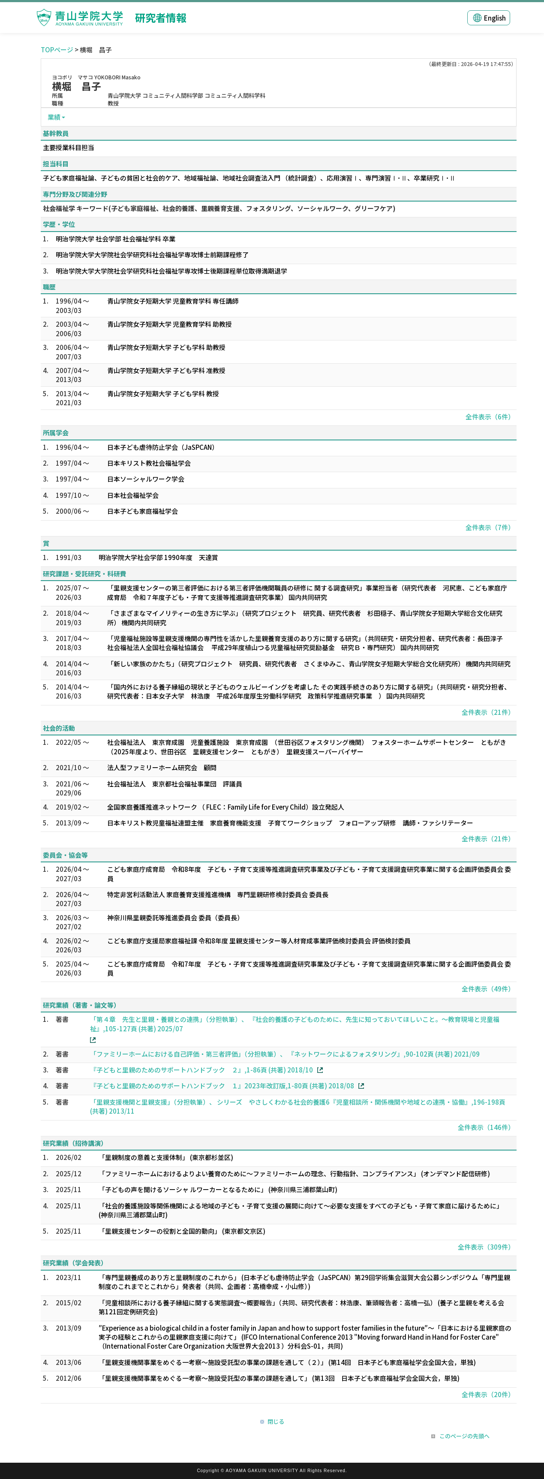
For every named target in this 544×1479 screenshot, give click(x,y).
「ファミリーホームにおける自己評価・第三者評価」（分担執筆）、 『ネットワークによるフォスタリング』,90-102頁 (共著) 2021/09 (285, 1053)
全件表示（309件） (486, 1246)
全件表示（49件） (488, 988)
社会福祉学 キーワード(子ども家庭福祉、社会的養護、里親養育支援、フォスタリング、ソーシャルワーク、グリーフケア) (219, 208)
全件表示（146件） (486, 1127)
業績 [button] (54, 116)
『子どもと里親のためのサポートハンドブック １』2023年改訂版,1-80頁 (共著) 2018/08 (222, 1085)
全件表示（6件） (490, 416)
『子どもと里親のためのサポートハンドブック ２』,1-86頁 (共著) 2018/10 (201, 1069)
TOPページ (57, 49)
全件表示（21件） (488, 712)
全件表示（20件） (488, 1394)
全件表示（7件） (490, 527)
